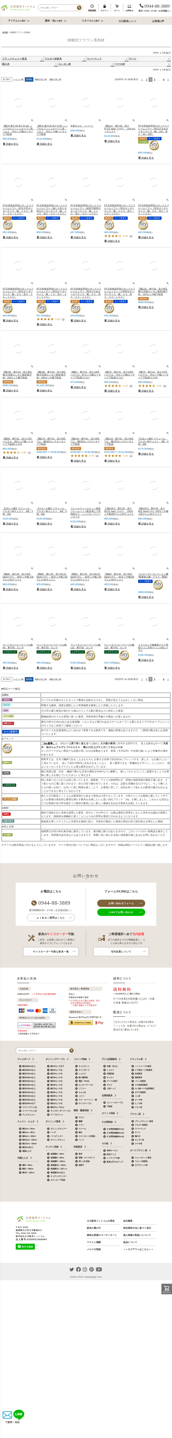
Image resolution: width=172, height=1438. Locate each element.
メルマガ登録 (94, 1249)
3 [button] (154, 79)
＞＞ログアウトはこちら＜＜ (138, 1249)
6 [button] (163, 79)
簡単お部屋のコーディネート (102, 1235)
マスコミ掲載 (94, 1242)
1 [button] (146, 79)
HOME (5, 32)
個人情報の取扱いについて (137, 1235)
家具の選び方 (94, 1228)
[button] (142, 79)
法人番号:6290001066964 (31, 1239)
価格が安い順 (41, 79)
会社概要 (127, 1221)
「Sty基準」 (48, 743)
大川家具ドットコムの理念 (101, 1221)
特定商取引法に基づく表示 (137, 1228)
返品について (130, 1242)
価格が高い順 (55, 79)
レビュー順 (18, 79)
